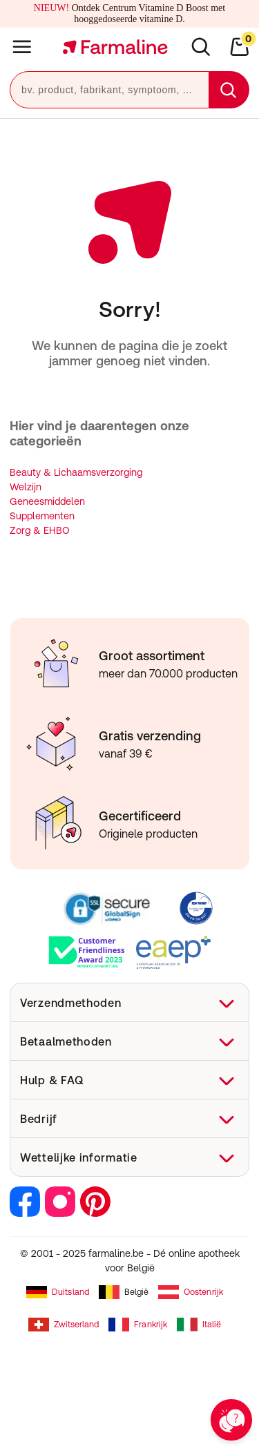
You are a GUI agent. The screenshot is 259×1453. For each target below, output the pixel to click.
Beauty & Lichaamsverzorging (76, 472)
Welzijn (25, 486)
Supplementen (42, 515)
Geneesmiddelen (47, 501)
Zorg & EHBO (40, 530)
